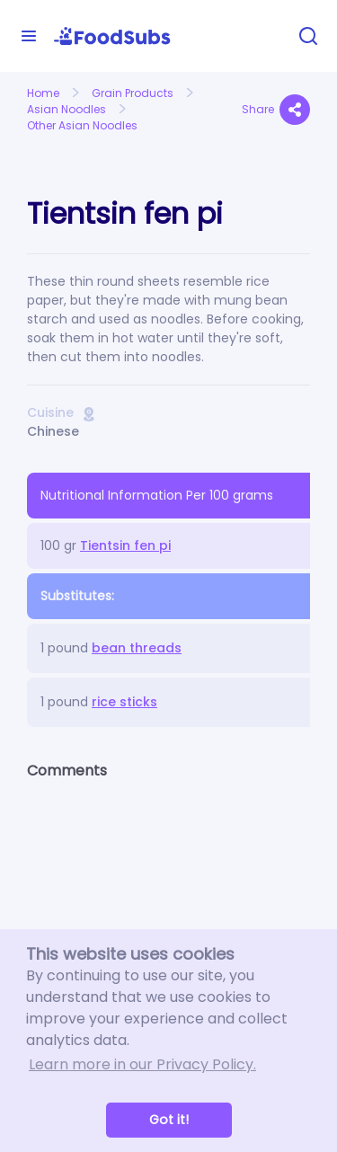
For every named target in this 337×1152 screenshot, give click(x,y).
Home (43, 93)
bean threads (137, 648)
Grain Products (132, 93)
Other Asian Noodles (82, 125)
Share (276, 109)
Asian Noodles (66, 109)
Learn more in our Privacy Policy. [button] (142, 1064)
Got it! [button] (169, 1120)
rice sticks (124, 702)
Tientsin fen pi (125, 545)
